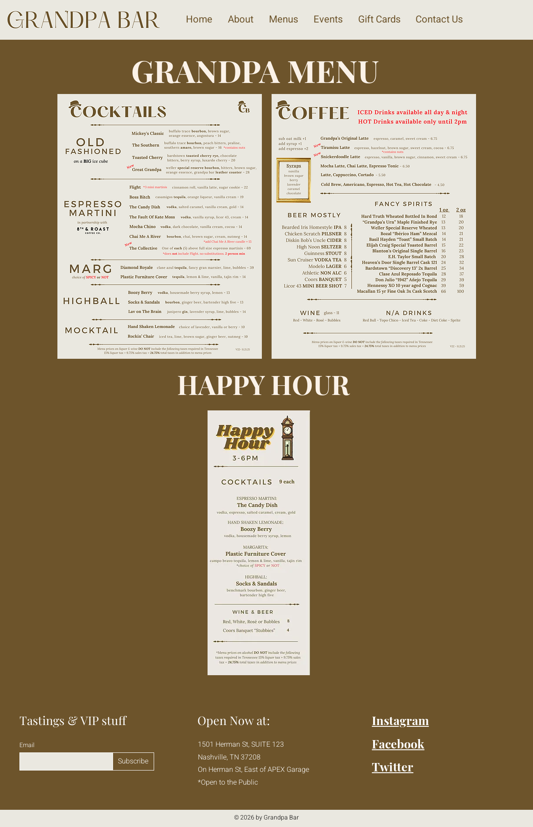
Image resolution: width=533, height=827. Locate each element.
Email (27, 745)
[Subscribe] (133, 761)
